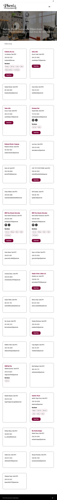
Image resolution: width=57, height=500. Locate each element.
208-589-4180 (8, 219)
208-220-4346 (36, 436)
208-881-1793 (35, 279)
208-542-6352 (36, 171)
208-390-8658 (8, 171)
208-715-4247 (35, 348)
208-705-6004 (8, 348)
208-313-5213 (35, 90)
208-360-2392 (8, 57)
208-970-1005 (35, 147)
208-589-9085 (8, 195)
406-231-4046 (35, 57)
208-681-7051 (35, 195)
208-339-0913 (35, 324)
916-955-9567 (8, 150)
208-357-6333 (8, 458)
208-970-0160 (36, 255)
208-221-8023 (8, 372)
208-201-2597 (8, 479)
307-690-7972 (8, 324)
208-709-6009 (36, 401)
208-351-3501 (8, 399)
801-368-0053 (8, 90)
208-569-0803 (9, 277)
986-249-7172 (35, 369)
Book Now (8, 75)
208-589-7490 (36, 458)
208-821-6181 (8, 255)
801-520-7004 (35, 303)
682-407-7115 (8, 303)
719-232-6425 (35, 114)
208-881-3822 (8, 434)
